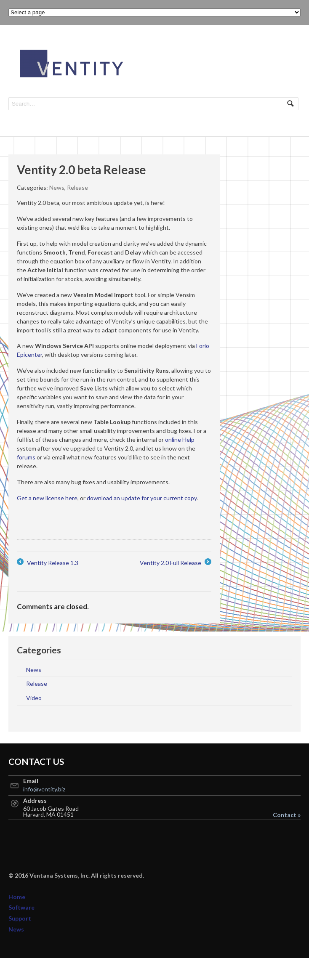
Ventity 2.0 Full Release (175, 562)
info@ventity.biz (44, 789)
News (56, 187)
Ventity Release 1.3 (47, 562)
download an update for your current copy (142, 498)
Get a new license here (47, 498)
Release (77, 187)
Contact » (287, 815)
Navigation (291, 49)
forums (26, 457)
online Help (179, 439)
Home (16, 896)
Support (19, 918)
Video (34, 697)
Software (21, 907)
